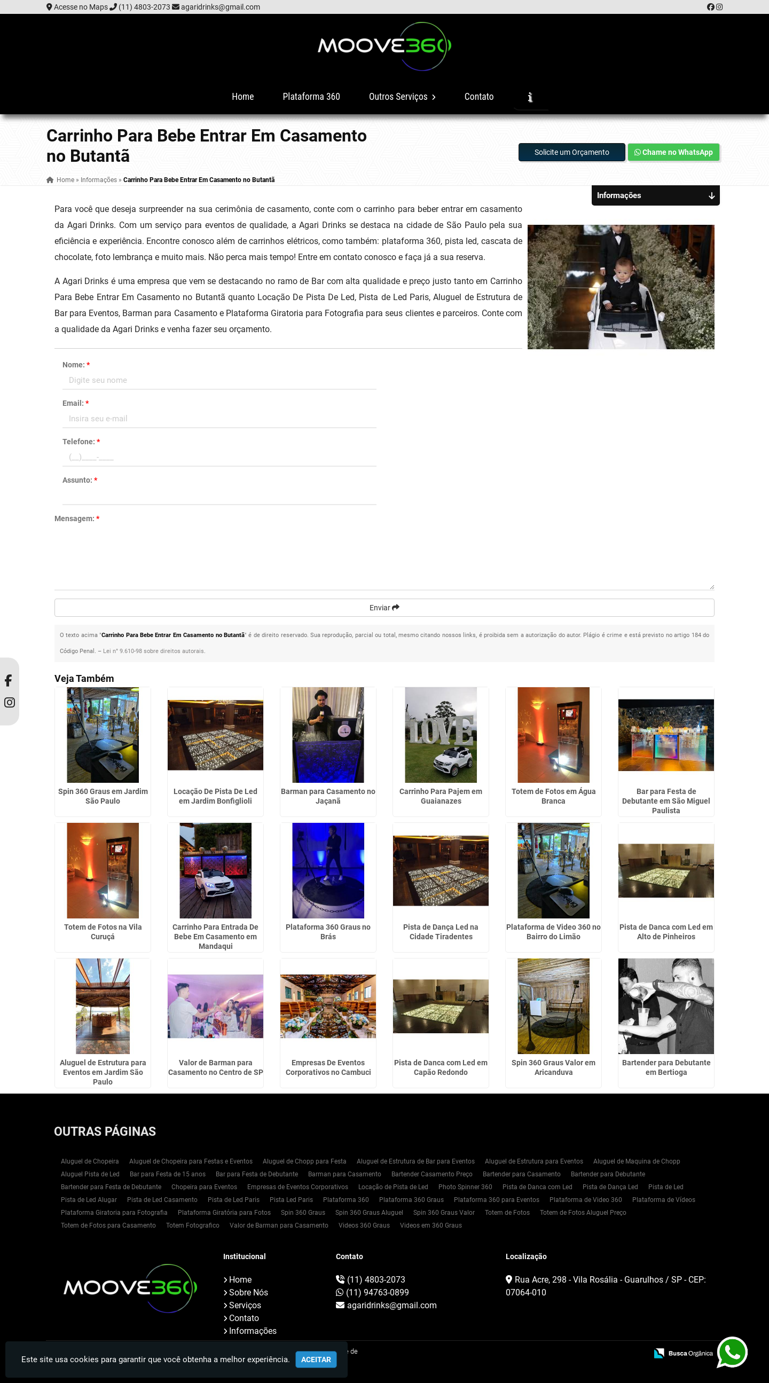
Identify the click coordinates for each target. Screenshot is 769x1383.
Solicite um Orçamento (572, 152)
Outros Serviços (402, 96)
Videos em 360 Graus (431, 1225)
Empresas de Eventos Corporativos (297, 1187)
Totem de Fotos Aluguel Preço (583, 1212)
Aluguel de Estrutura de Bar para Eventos (416, 1161)
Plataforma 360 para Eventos (496, 1200)
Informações (253, 1331)
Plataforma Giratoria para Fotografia (114, 1212)
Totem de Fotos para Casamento (108, 1225)
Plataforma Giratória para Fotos (224, 1212)
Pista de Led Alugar (89, 1200)
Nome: (76, 364)
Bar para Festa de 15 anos (168, 1174)
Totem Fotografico (192, 1225)
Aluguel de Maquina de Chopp (636, 1161)
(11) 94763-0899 (377, 1292)
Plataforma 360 (311, 96)
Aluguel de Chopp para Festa (305, 1161)
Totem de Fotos (507, 1212)
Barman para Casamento (344, 1174)
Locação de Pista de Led (393, 1187)
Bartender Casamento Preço (432, 1174)
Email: (75, 403)
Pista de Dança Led (610, 1187)
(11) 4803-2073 (144, 7)
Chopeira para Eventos (204, 1187)
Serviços (245, 1305)
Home (243, 96)
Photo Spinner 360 (465, 1187)
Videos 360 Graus (364, 1225)
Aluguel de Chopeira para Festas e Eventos (191, 1161)
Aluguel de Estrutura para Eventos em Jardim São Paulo (103, 1072)
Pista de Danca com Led (537, 1187)
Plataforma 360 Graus (411, 1200)
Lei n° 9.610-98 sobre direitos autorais (153, 651)
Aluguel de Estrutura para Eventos (534, 1161)
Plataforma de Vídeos (663, 1200)
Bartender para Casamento (522, 1174)
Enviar (384, 607)
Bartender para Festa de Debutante (111, 1187)
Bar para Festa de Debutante (257, 1174)
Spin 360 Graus (303, 1212)
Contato (479, 96)
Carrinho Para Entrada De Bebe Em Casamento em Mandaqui (215, 936)
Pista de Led (666, 1187)
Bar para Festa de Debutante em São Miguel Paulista (666, 801)
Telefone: (81, 441)
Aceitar (316, 1359)
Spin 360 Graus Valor (444, 1212)
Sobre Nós (248, 1292)
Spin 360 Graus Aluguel (369, 1212)
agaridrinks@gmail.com (220, 7)
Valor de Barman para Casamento (279, 1225)
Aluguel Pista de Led (90, 1174)
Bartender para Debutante (608, 1174)
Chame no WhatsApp (673, 152)
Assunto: (79, 480)
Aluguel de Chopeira (90, 1161)
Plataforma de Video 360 (586, 1200)
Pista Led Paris (291, 1200)
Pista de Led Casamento (162, 1200)
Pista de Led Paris (234, 1200)
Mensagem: (76, 518)
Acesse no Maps (81, 7)
